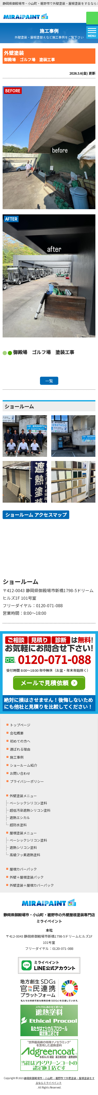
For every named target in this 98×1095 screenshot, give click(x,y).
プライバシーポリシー (27, 781)
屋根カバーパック (23, 869)
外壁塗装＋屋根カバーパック (32, 885)
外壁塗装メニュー (23, 795)
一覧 (49, 380)
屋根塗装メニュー (23, 832)
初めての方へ (20, 741)
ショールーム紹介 (23, 765)
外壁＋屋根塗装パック (27, 877)
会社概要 (17, 733)
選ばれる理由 (20, 749)
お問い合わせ (20, 773)
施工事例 (17, 757)
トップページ (20, 724)
